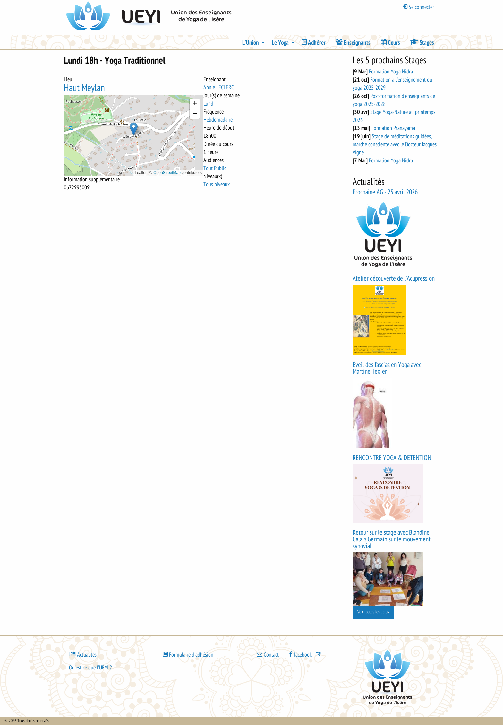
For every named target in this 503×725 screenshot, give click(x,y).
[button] (134, 128)
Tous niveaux (216, 184)
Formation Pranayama (393, 128)
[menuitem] (313, 42)
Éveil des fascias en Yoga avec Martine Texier (387, 368)
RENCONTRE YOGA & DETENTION (392, 458)
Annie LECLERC (218, 87)
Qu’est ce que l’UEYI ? (90, 667)
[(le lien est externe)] (305, 654)
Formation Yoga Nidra (391, 71)
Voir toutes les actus (373, 612)
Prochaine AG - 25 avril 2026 (385, 192)
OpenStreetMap (167, 172)
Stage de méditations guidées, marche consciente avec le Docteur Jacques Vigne (395, 144)
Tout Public (214, 168)
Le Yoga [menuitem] (280, 42)
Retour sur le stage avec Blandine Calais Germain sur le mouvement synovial (392, 539)
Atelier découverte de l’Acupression (394, 278)
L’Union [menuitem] (250, 42)
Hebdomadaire (218, 120)
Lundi (209, 103)
